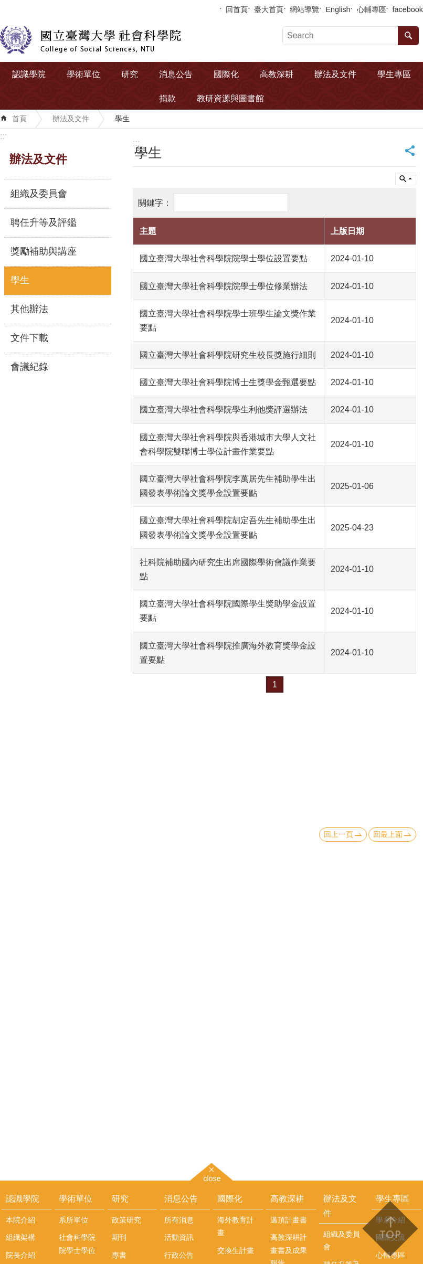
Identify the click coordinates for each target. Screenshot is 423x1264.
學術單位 (83, 74)
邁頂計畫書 (288, 1220)
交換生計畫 (235, 1250)
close (212, 1177)
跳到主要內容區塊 (5, 5)
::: (3, 136)
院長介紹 (20, 1255)
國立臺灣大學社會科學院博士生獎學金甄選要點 (228, 382)
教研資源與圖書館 (230, 98)
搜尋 (408, 35)
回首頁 (237, 9)
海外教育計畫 (235, 1226)
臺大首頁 (268, 9)
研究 (129, 74)
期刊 (119, 1237)
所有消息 (179, 1220)
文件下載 (29, 338)
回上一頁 (338, 834)
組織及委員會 (38, 193)
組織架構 (20, 1237)
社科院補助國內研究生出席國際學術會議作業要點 (228, 569)
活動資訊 (179, 1237)
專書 (119, 1255)
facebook (408, 9)
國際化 (226, 74)
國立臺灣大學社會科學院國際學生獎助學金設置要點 (228, 610)
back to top (390, 1229)
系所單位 (73, 1220)
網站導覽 (304, 9)
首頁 (19, 118)
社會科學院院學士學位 (77, 1243)
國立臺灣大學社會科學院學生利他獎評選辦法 (224, 409)
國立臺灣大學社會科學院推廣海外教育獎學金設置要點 (228, 652)
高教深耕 (276, 74)
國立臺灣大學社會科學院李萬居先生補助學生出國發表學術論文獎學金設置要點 (228, 485)
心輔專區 (371, 9)
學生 (122, 118)
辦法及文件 (335, 74)
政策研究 (126, 1220)
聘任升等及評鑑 (43, 222)
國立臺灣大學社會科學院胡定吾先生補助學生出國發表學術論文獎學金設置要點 (228, 527)
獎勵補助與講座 (43, 251)
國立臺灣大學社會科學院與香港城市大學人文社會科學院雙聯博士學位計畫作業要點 (228, 444)
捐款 (167, 98)
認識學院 (29, 74)
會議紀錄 (29, 367)
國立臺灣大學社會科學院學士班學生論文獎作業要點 (228, 320)
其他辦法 (29, 309)
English (337, 9)
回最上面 (388, 834)
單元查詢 (405, 179)
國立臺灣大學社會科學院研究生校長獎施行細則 (228, 354)
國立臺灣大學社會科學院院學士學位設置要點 (224, 258)
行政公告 (179, 1255)
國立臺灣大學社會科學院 (90, 40)
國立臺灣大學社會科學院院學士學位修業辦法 (224, 286)
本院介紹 (20, 1220)
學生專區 (394, 74)
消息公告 (176, 74)
